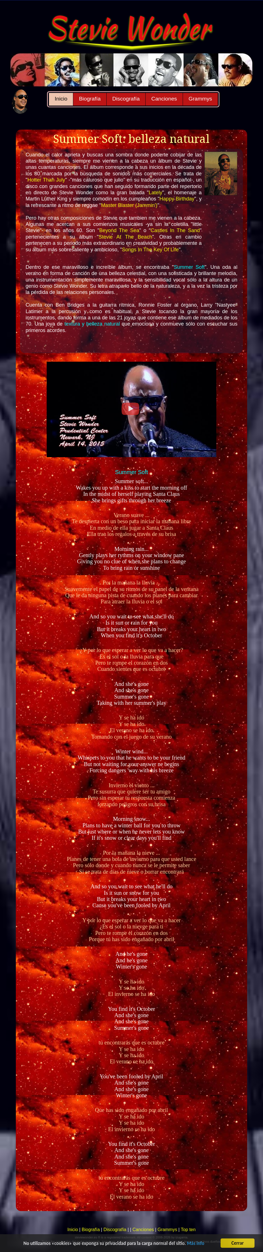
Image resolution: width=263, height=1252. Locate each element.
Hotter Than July (46, 180)
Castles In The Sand (175, 230)
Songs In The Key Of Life (150, 249)
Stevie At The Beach (125, 237)
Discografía (126, 99)
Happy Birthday (176, 199)
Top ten (188, 1229)
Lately (155, 192)
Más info (195, 1247)
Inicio (61, 99)
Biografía (90, 99)
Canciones (164, 99)
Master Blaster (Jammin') (129, 205)
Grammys (200, 99)
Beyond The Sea (119, 230)
